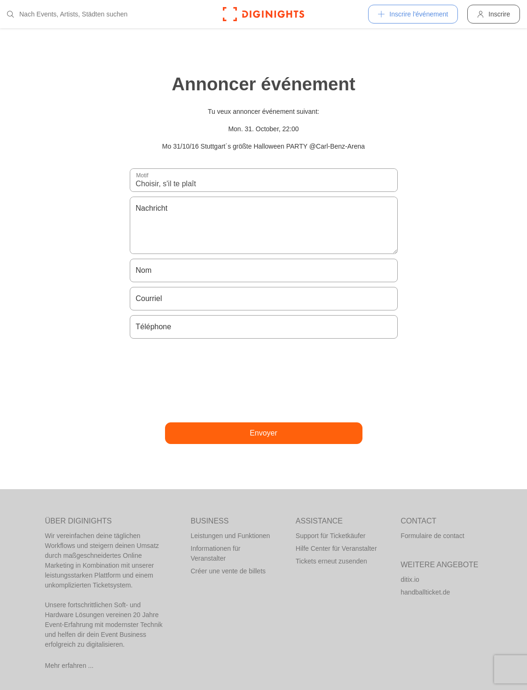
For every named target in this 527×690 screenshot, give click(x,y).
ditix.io (410, 579)
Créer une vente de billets (228, 571)
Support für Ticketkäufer (331, 535)
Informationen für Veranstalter (216, 553)
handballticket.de (425, 592)
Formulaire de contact (432, 535)
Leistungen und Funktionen (230, 535)
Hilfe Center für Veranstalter (336, 548)
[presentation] (263, 380)
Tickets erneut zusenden (331, 561)
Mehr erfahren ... (69, 665)
